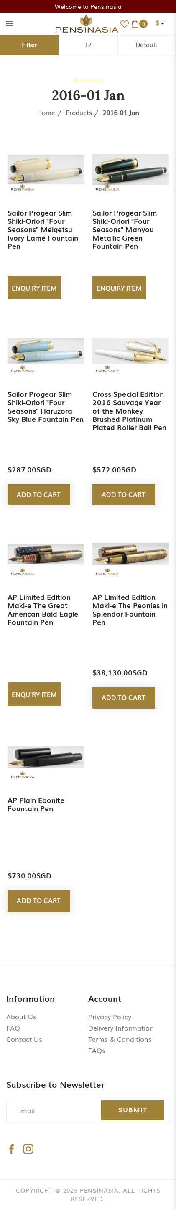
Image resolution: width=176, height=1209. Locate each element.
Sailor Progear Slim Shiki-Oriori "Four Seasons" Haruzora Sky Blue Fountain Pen (46, 406)
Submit (132, 1109)
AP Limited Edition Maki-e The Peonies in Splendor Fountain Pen (130, 609)
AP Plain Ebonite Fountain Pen (36, 804)
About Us (21, 1016)
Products (79, 112)
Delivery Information (121, 1028)
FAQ (13, 1028)
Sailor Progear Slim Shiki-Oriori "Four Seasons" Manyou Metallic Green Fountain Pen (124, 229)
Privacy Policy (109, 1016)
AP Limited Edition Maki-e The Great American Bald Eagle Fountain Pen (43, 609)
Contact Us (24, 1039)
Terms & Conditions (120, 1039)
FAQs (96, 1050)
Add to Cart (39, 494)
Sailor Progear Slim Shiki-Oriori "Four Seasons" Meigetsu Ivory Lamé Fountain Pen (43, 229)
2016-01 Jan (120, 112)
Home (46, 112)
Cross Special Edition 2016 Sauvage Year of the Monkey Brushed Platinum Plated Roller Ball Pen (129, 410)
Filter (29, 44)
